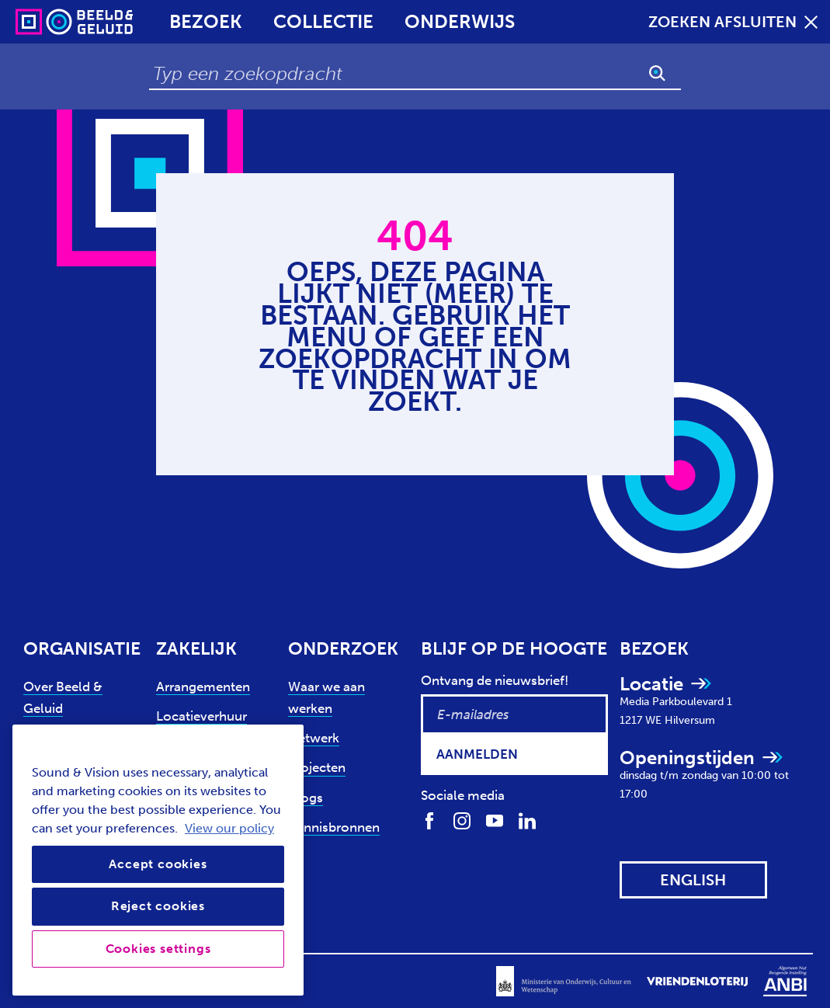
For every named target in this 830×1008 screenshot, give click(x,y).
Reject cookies (158, 906)
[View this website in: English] (693, 880)
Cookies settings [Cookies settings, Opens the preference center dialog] (158, 948)
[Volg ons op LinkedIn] (527, 819)
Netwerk (313, 738)
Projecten (317, 767)
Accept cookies (158, 864)
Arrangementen (203, 686)
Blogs (305, 797)
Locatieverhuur (201, 716)
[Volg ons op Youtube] (494, 819)
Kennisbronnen (334, 827)
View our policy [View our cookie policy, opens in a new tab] (229, 828)
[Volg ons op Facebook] (429, 819)
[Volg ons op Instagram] (462, 819)
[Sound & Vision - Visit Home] (45, 22)
